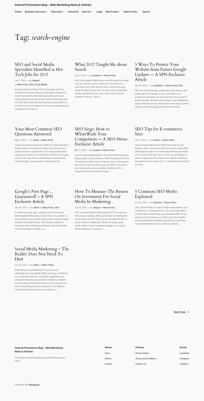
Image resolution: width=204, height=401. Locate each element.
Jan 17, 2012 (80, 207)
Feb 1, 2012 (140, 140)
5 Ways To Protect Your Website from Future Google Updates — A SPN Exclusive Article (160, 72)
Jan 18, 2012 (21, 207)
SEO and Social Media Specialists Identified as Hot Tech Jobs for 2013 (39, 69)
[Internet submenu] (92, 11)
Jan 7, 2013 (20, 80)
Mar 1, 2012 (80, 150)
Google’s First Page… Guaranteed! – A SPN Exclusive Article (34, 196)
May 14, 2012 (141, 85)
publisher (96, 75)
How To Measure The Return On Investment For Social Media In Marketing (101, 196)
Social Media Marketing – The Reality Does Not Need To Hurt (42, 254)
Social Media (41, 84)
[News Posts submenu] (138, 11)
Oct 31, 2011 (140, 202)
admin (36, 140)
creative (96, 150)
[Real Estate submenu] (119, 11)
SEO (31, 84)
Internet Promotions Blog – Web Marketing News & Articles (53, 5)
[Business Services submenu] (47, 11)
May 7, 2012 (20, 140)
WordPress (34, 384)
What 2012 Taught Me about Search (101, 67)
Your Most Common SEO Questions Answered (38, 132)
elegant (35, 80)
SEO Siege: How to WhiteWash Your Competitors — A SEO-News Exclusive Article (101, 137)
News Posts (22, 84)
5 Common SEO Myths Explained (156, 194)
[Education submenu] (63, 11)
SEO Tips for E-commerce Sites (158, 132)
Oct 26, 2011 (20, 265)
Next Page (181, 312)
